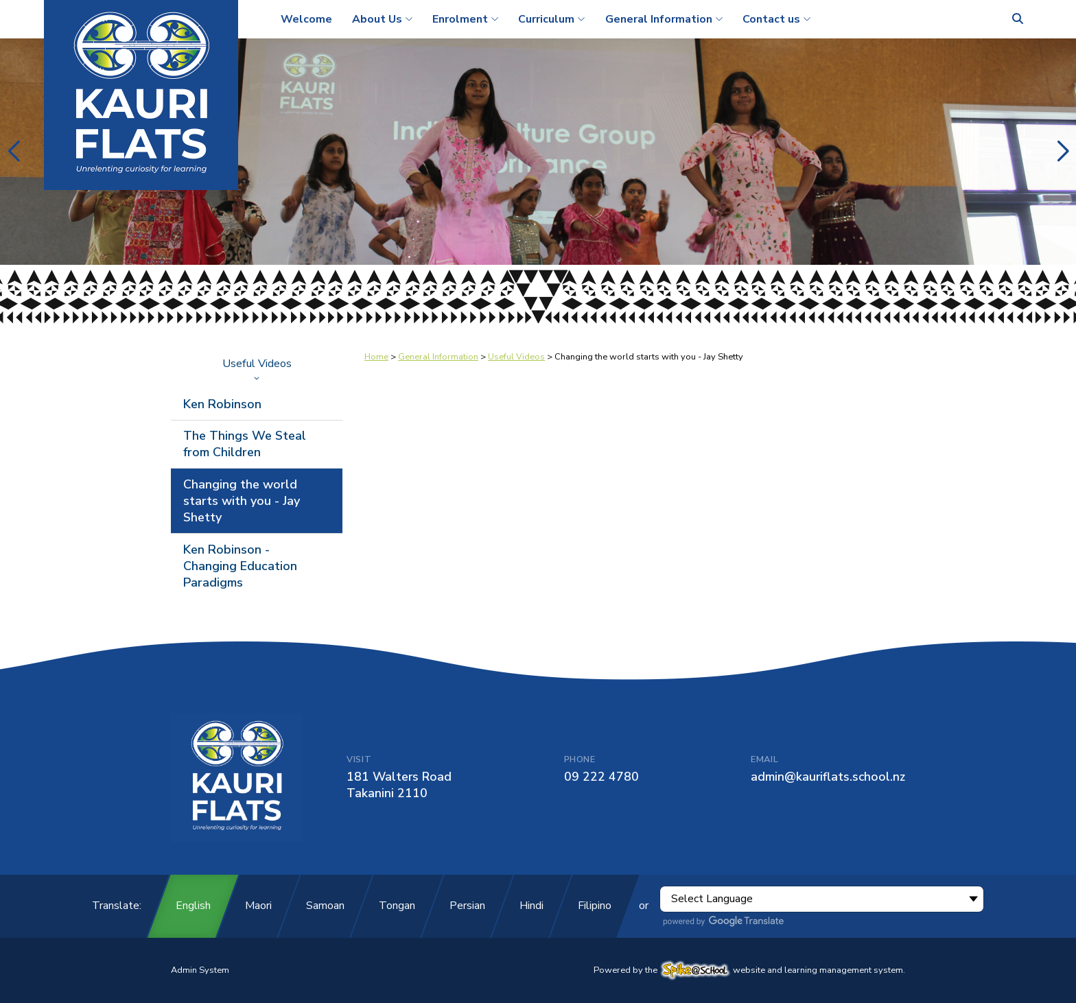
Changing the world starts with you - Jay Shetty (241, 501)
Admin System (200, 970)
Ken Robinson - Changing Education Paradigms (240, 566)
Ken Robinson (222, 404)
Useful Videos (256, 368)
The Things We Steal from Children (244, 443)
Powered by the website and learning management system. (749, 970)
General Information (438, 357)
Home (376, 357)
